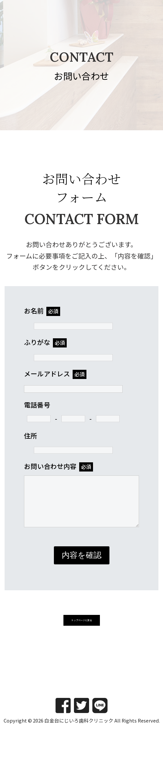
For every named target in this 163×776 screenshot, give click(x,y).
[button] (82, 631)
